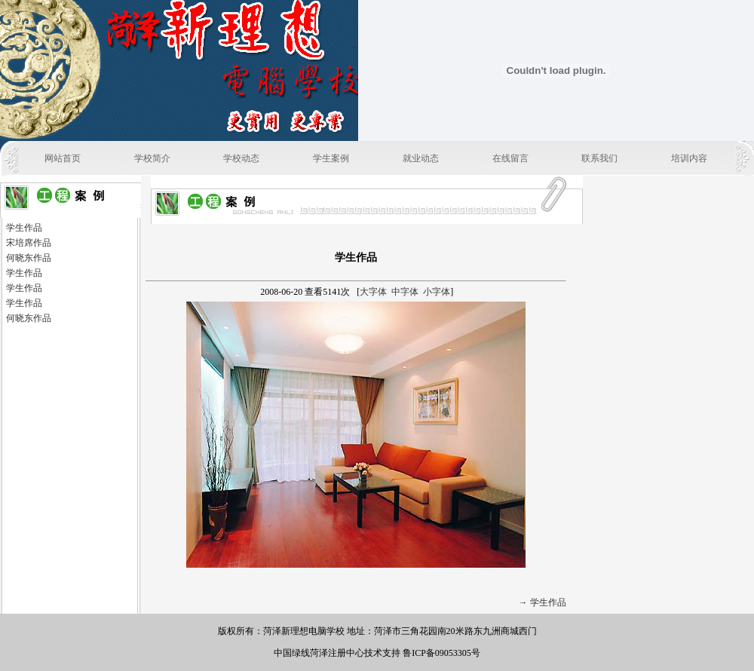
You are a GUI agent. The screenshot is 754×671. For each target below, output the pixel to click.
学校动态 (241, 158)
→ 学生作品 (542, 602)
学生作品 (24, 227)
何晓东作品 (28, 258)
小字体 (436, 291)
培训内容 (689, 158)
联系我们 (599, 158)
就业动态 (421, 158)
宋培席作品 (28, 242)
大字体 (373, 291)
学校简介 (152, 158)
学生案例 (331, 158)
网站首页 (62, 158)
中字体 (404, 291)
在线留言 (510, 158)
